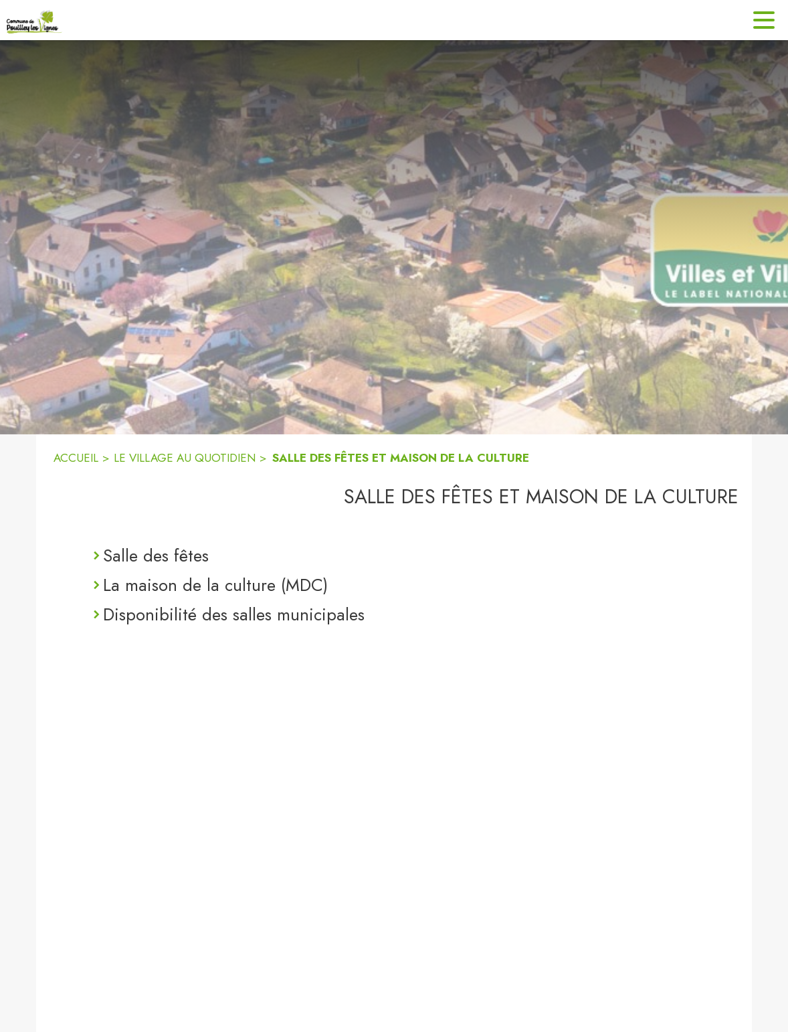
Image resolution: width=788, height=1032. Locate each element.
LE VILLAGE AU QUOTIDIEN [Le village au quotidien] (185, 458)
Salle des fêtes (156, 555)
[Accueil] (34, 20)
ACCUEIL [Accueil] (76, 458)
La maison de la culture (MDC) (215, 585)
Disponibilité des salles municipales (234, 614)
